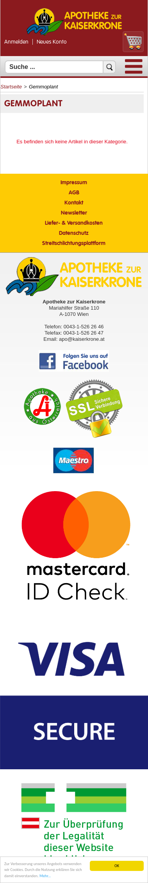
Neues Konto (52, 42)
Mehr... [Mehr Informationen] (45, 876)
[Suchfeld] (60, 67)
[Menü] (134, 72)
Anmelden (16, 42)
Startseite (11, 87)
